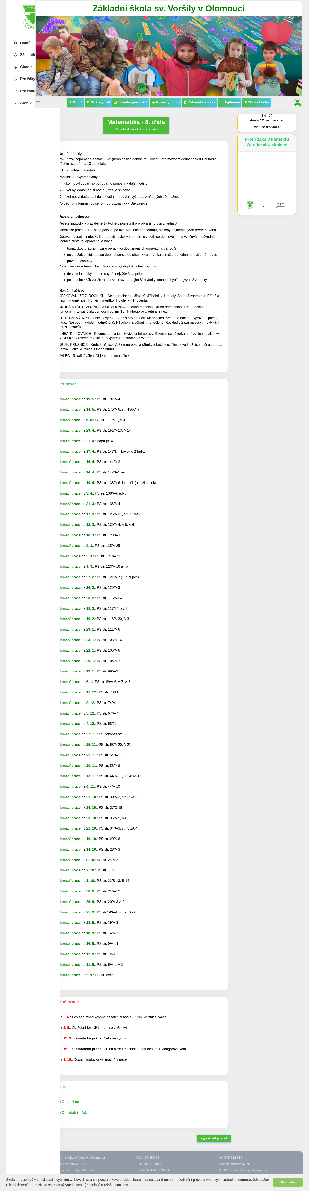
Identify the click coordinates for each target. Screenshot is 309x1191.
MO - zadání (94, 1114)
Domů (102, 95)
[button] (131, 1185)
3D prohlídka (181, 104)
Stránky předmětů (157, 95)
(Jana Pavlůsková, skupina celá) (152, 126)
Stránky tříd (125, 95)
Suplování (256, 95)
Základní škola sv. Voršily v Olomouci (181, 8)
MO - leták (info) (97, 1125)
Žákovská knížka (226, 95)
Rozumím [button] (288, 1182)
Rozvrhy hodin (193, 95)
